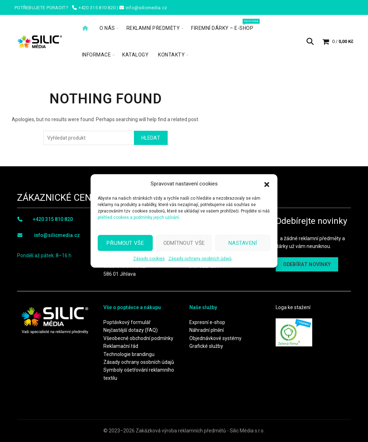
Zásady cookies (149, 258)
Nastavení (242, 243)
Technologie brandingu (129, 354)
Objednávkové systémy (215, 338)
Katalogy (135, 55)
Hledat (150, 138)
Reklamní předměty (153, 28)
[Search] (310, 41)
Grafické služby (206, 346)
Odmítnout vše (184, 243)
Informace (96, 55)
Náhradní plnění (206, 330)
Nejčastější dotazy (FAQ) (130, 330)
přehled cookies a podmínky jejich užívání (138, 217)
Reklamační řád (120, 346)
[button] (266, 183)
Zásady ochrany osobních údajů (200, 258)
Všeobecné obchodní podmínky (138, 338)
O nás (107, 28)
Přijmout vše (125, 243)
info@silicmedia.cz (57, 235)
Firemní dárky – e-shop (224, 24)
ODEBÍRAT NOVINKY (307, 264)
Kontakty (171, 55)
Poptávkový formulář (127, 322)
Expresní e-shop (207, 322)
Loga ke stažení (293, 307)
